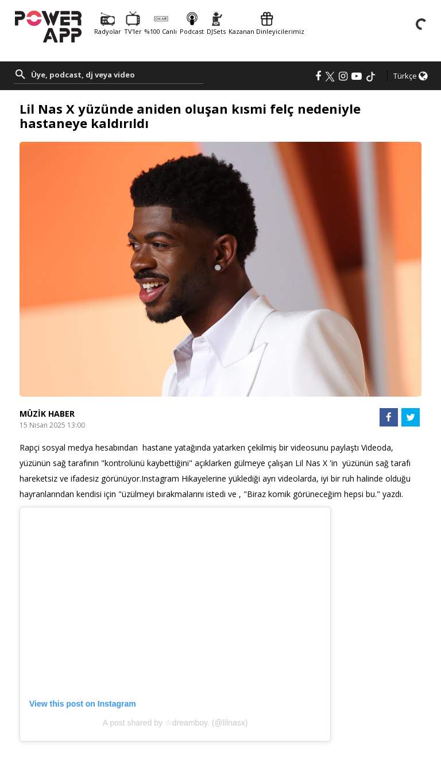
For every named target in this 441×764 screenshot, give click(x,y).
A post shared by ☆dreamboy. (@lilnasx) (175, 722)
